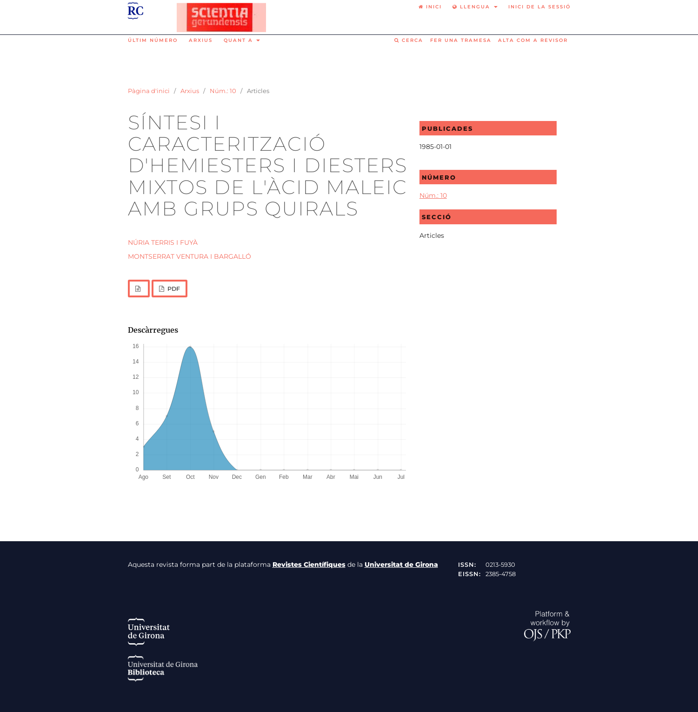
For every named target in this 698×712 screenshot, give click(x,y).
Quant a (239, 40)
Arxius (201, 40)
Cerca (408, 40)
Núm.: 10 (223, 90)
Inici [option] (430, 7)
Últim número (153, 40)
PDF (173, 288)
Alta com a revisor (533, 40)
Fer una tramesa (461, 40)
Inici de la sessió (539, 7)
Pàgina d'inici (149, 90)
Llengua (472, 7)
